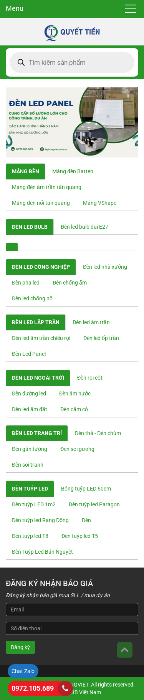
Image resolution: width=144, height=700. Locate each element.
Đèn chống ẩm (70, 283)
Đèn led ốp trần (101, 338)
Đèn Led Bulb (30, 227)
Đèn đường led (29, 393)
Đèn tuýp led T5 (79, 536)
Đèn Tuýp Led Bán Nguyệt (42, 552)
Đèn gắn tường (29, 449)
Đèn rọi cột (90, 378)
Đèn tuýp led (30, 489)
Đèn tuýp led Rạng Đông (40, 520)
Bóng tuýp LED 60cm (86, 489)
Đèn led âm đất (29, 409)
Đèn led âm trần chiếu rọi (41, 338)
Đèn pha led (26, 283)
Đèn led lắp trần (36, 322)
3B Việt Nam (86, 692)
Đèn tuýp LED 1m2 (34, 504)
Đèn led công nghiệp (41, 267)
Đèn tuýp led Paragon (94, 504)
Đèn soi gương (77, 449)
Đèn (86, 520)
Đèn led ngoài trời (38, 378)
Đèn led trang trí (37, 433)
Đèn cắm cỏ (74, 409)
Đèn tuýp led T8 (30, 536)
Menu (14, 8)
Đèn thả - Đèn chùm (98, 433)
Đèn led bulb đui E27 (84, 227)
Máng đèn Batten (72, 171)
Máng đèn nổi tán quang (41, 203)
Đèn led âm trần (91, 322)
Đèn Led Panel (29, 354)
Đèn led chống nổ (32, 298)
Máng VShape (99, 203)
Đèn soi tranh (27, 465)
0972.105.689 (33, 688)
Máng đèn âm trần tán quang (46, 187)
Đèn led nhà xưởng (105, 267)
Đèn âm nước (75, 393)
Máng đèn (25, 171)
